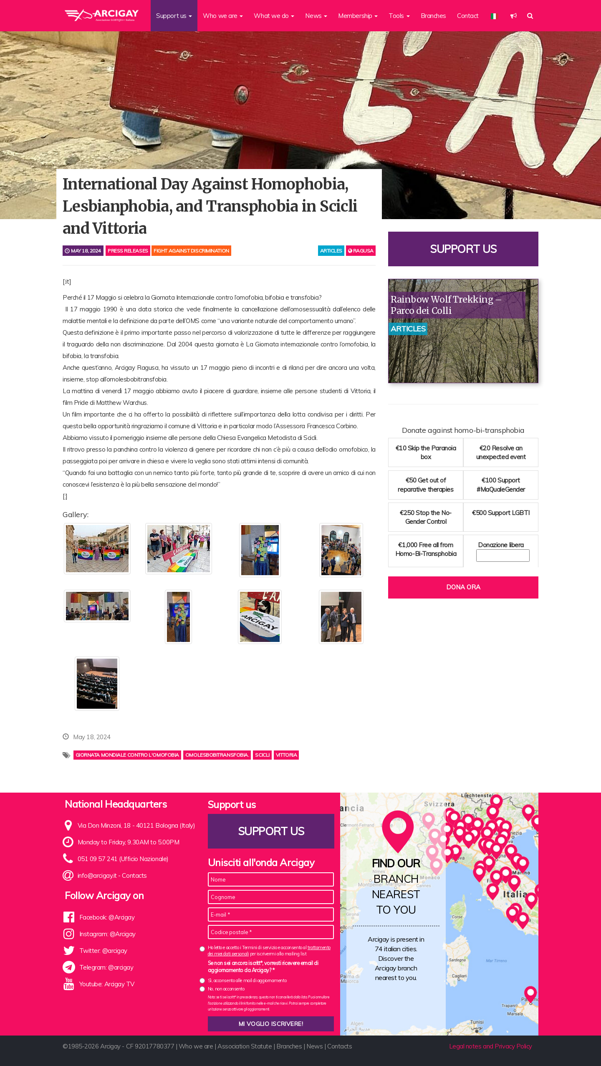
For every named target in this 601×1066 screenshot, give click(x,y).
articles (331, 251)
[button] (513, 15)
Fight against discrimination (191, 251)
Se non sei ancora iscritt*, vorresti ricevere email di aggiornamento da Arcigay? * (263, 967)
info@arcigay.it (97, 875)
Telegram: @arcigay (106, 967)
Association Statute (244, 1046)
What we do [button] (274, 16)
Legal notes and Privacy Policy (491, 1046)
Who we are (196, 1046)
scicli (262, 755)
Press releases (128, 251)
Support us (463, 249)
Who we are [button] (223, 16)
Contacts (134, 875)
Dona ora (463, 587)
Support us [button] (174, 16)
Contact (468, 16)
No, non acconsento (226, 989)
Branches (433, 16)
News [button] (316, 16)
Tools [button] (399, 16)
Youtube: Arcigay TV (106, 984)
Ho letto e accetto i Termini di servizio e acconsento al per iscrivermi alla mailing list (269, 951)
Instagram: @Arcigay (107, 934)
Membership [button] (358, 16)
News (314, 1046)
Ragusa (361, 251)
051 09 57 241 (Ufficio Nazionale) (123, 859)
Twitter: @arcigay (103, 951)
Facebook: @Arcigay (107, 917)
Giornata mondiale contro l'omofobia (127, 755)
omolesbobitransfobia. (217, 755)
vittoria (286, 755)
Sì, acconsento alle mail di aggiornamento (247, 980)
